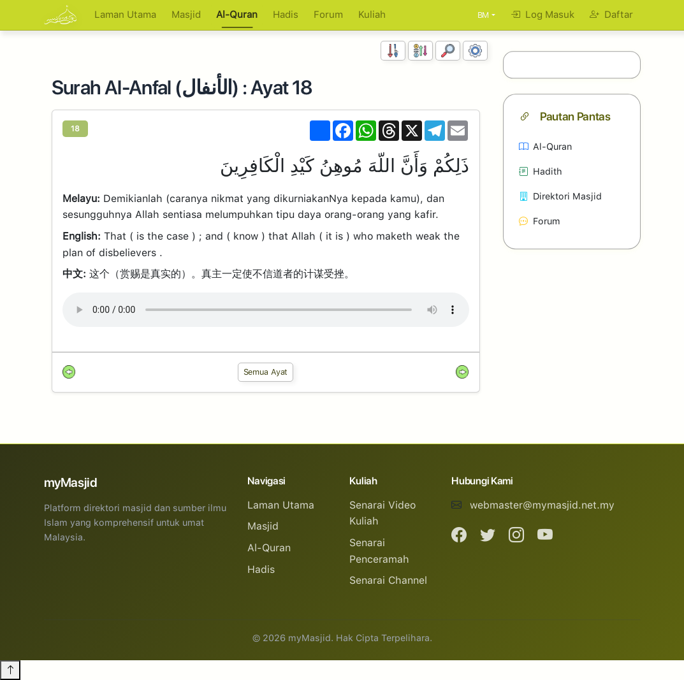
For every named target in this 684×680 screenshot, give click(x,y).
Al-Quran (237, 14)
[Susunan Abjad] (420, 51)
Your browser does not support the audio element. (265, 310)
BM (483, 15)
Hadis (285, 14)
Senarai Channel (388, 580)
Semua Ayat (266, 372)
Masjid (186, 14)
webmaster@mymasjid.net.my (542, 505)
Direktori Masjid (560, 196)
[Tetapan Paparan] (475, 51)
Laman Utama (125, 14)
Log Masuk (542, 14)
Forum (328, 14)
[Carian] (447, 51)
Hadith (540, 171)
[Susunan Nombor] (393, 51)
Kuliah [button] (372, 14)
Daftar (611, 14)
